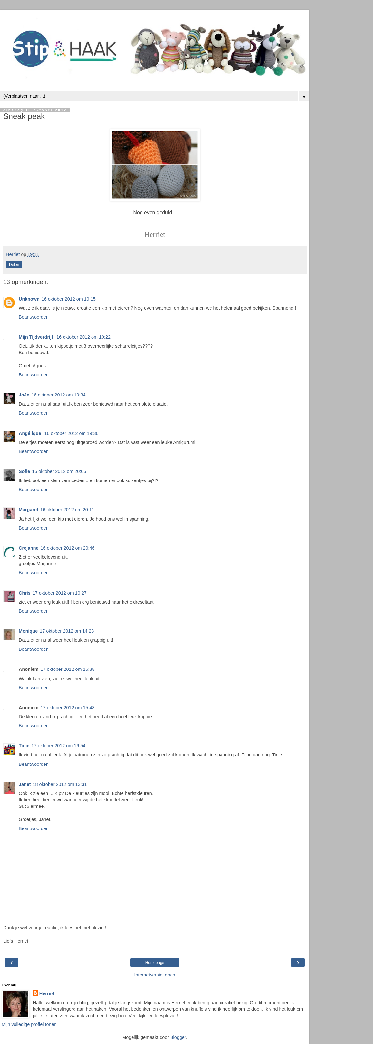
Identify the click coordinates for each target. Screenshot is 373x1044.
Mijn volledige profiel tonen (29, 1024)
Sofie (24, 471)
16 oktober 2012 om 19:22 (83, 337)
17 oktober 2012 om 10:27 (60, 593)
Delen (14, 264)
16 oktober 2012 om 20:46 (68, 548)
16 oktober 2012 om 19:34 (59, 394)
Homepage (154, 962)
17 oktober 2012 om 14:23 (67, 631)
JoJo (24, 394)
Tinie (24, 745)
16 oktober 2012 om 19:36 (71, 433)
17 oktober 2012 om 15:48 (68, 707)
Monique (28, 631)
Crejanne (29, 548)
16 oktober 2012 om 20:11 (67, 509)
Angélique (31, 433)
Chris (25, 593)
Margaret (28, 509)
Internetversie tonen (154, 974)
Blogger (178, 1037)
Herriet (46, 993)
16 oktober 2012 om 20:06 (59, 471)
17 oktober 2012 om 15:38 (68, 669)
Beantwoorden (34, 317)
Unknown (29, 298)
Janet (25, 784)
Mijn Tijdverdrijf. (36, 337)
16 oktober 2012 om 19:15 (69, 298)
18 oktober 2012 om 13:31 (60, 784)
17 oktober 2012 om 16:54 (58, 745)
